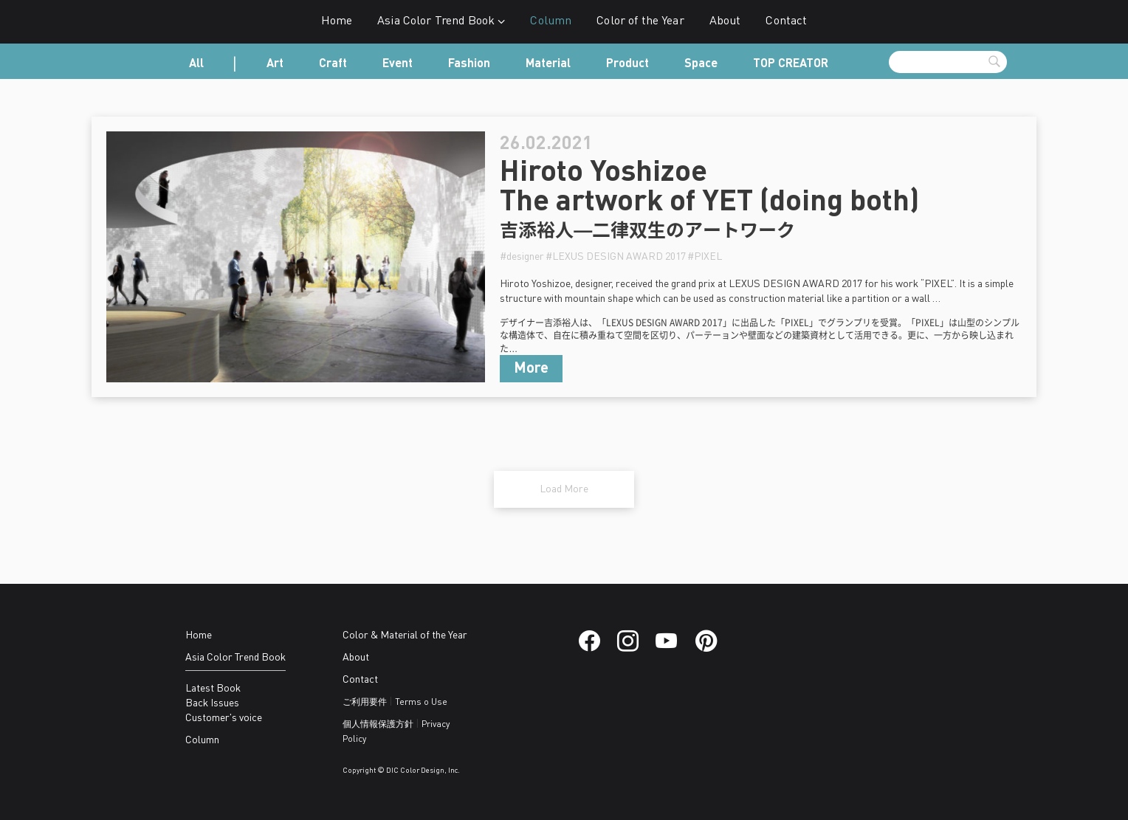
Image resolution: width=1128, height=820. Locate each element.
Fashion (469, 64)
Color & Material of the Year (405, 635)
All (196, 64)
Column (550, 21)
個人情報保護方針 (378, 724)
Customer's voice (223, 718)
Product (627, 64)
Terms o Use (421, 702)
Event (397, 64)
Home (337, 21)
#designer (522, 257)
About (725, 21)
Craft (333, 64)
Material (548, 64)
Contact (786, 21)
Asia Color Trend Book (441, 21)
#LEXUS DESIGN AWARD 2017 (616, 257)
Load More (564, 489)
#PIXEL (704, 257)
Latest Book (213, 688)
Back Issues (212, 703)
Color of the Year (640, 21)
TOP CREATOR (790, 64)
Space (701, 64)
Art (274, 64)
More (531, 369)
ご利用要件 (365, 702)
